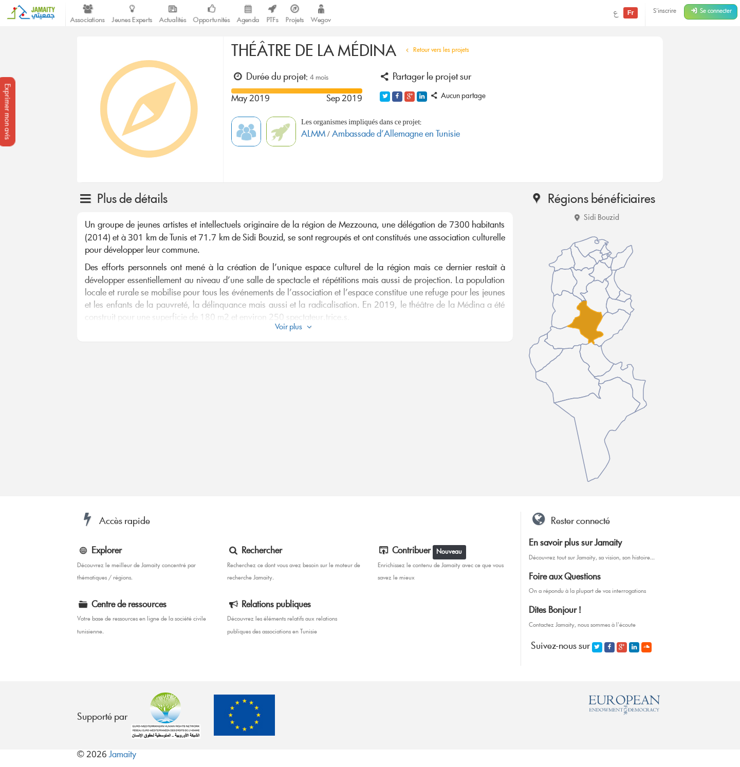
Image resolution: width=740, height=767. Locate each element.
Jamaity (122, 755)
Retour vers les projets (436, 50)
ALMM (314, 134)
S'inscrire (664, 11)
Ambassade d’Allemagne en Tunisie (396, 134)
